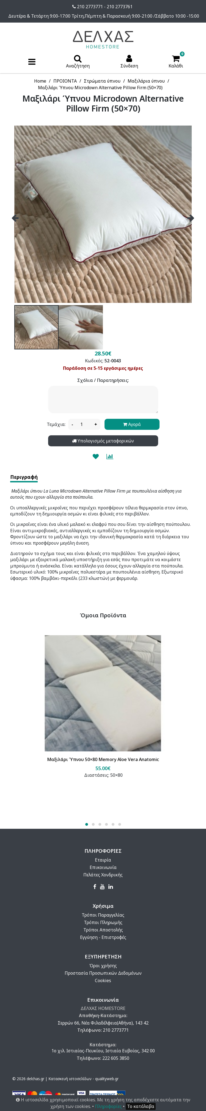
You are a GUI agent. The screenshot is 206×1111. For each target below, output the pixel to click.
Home (40, 81)
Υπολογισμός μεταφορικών (103, 441)
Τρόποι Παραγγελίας (103, 915)
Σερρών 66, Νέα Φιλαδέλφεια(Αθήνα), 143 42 (103, 1023)
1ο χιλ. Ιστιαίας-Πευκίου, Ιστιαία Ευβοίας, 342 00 (103, 1051)
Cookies (103, 980)
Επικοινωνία (103, 867)
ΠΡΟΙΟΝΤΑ (65, 81)
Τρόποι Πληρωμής (103, 922)
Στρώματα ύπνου (102, 81)
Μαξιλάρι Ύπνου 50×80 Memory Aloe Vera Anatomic (103, 759)
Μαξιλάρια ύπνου (146, 81)
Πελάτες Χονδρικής (103, 875)
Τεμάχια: (56, 424)
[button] (86, 824)
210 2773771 (116, 1030)
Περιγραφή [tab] (24, 477)
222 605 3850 (115, 1058)
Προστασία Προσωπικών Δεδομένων (103, 973)
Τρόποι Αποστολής (103, 930)
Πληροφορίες (108, 1106)
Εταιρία (103, 860)
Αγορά (132, 424)
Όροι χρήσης (103, 966)
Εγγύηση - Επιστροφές (103, 937)
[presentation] (15, 215)
